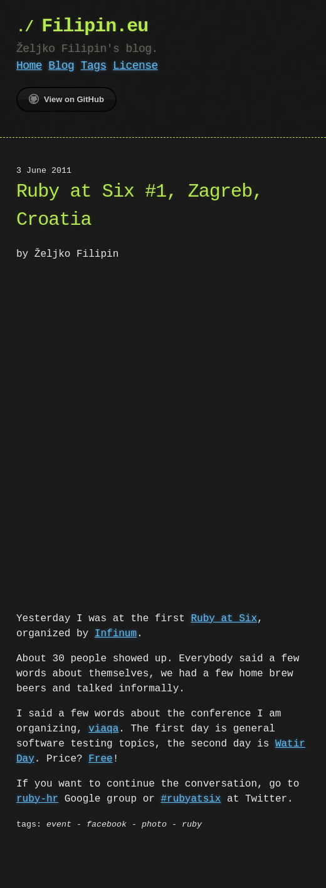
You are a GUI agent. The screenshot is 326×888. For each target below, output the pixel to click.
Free (100, 758)
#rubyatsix (190, 798)
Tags (94, 65)
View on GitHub (66, 99)
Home (29, 65)
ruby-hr (37, 798)
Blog (61, 65)
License (135, 65)
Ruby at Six (224, 617)
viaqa (103, 728)
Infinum (116, 632)
